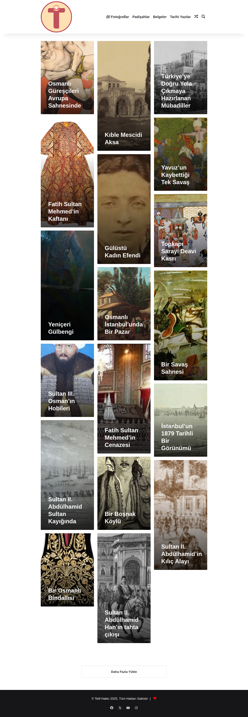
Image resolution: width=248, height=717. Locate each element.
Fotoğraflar (117, 17)
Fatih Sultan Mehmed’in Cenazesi (121, 437)
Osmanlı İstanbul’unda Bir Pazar (124, 324)
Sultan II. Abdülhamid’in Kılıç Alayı (181, 554)
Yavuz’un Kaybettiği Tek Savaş (175, 174)
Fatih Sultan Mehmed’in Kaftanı (65, 211)
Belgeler (159, 17)
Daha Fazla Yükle (124, 673)
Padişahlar (141, 17)
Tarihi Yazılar (180, 17)
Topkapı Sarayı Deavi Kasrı (178, 251)
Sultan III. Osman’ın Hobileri (61, 401)
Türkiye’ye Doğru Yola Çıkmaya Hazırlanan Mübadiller (176, 91)
